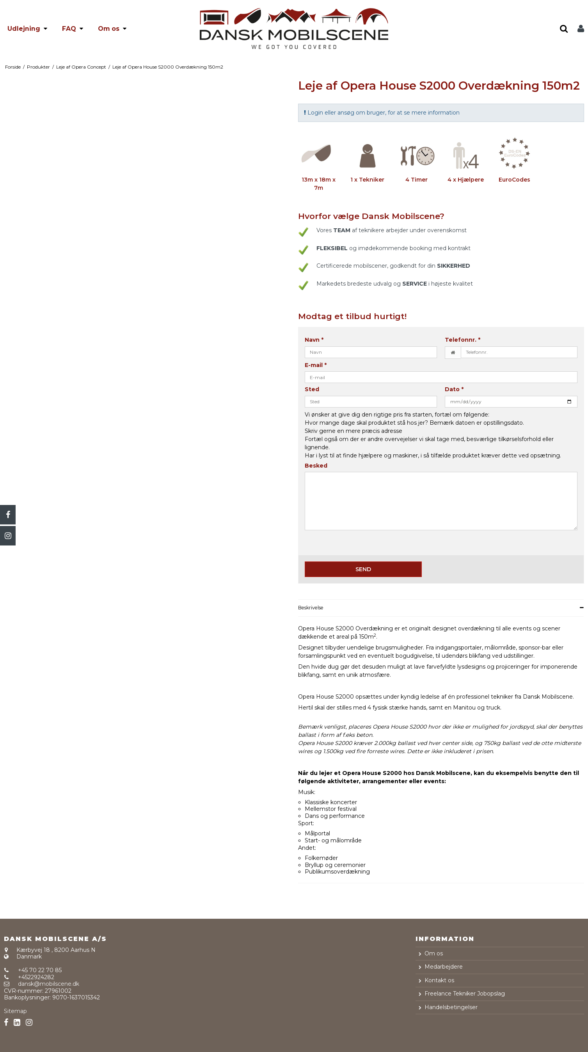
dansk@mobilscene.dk (48, 983)
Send (363, 569)
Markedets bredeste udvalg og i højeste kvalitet (394, 283)
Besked (316, 465)
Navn (314, 340)
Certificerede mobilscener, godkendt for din (393, 265)
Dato (454, 389)
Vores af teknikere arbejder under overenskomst (391, 230)
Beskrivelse (310, 608)
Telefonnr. (462, 340)
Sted (312, 389)
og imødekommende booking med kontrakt (393, 248)
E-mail (316, 365)
